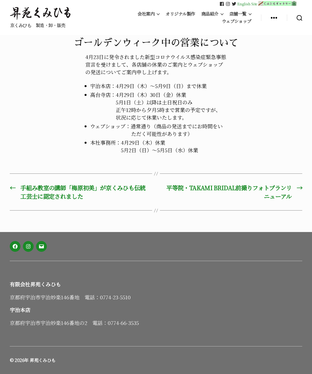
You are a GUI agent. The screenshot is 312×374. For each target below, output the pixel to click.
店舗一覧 (237, 14)
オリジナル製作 (180, 14)
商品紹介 (209, 14)
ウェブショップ (236, 21)
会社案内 (146, 14)
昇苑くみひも (43, 360)
